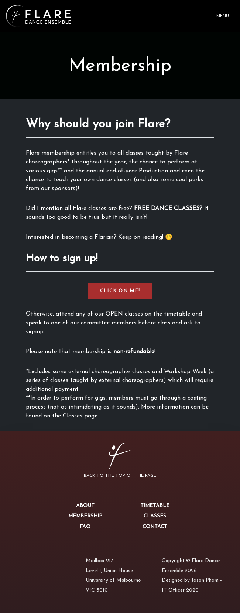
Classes (155, 516)
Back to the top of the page (120, 475)
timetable (177, 314)
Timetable (154, 505)
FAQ (85, 526)
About (85, 505)
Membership (85, 516)
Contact (155, 526)
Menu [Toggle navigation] (222, 16)
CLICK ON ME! (120, 291)
